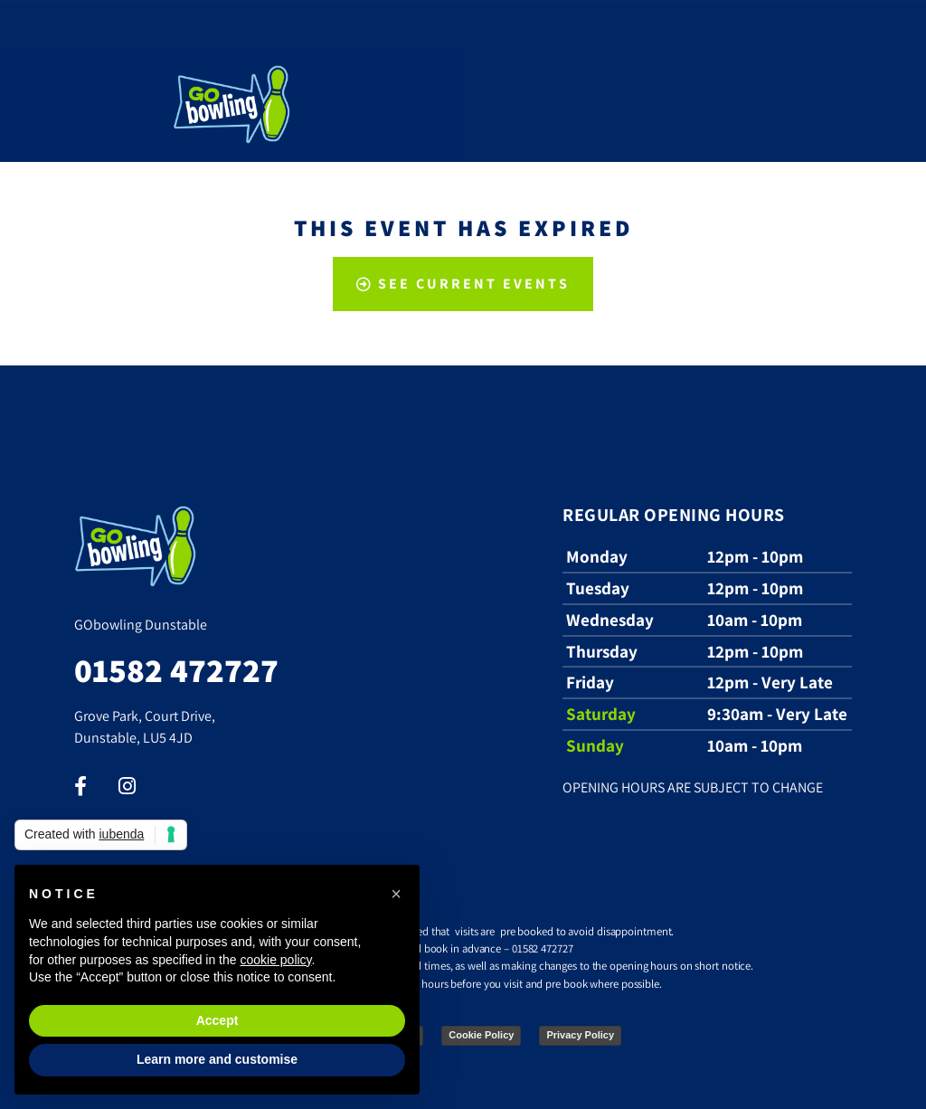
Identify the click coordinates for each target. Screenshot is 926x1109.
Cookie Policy (481, 1034)
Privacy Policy (580, 1034)
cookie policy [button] (275, 960)
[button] (396, 893)
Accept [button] (217, 1020)
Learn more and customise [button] (217, 1059)
